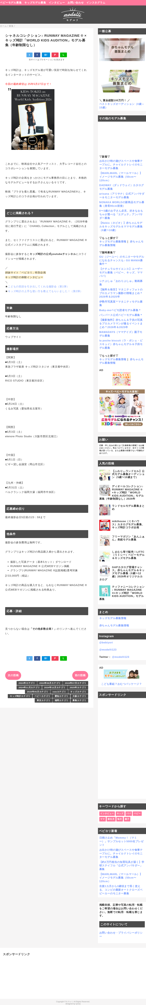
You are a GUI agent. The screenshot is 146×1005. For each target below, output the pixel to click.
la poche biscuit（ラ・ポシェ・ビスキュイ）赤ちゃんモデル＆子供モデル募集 (121, 344)
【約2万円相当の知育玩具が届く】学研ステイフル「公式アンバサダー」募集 (121, 866)
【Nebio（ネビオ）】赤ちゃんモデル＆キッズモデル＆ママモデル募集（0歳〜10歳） (121, 226)
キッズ (120, 813)
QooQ (78, 1004)
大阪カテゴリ (79, 696)
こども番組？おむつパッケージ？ (121, 684)
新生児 (111, 819)
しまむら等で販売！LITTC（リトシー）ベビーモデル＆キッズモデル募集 (128, 555)
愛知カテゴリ (61, 696)
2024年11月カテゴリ (29, 687)
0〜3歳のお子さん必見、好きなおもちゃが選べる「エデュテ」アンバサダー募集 (121, 214)
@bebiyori (106, 642)
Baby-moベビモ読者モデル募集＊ (120, 310)
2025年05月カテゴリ (37, 692)
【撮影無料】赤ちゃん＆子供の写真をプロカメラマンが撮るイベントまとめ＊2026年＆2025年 (121, 324)
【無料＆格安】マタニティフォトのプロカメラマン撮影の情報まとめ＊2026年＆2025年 (121, 293)
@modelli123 (108, 649)
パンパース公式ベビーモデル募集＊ (121, 315)
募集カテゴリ (79, 700)
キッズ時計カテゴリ (20, 696)
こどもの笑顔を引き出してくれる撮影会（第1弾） (38, 286)
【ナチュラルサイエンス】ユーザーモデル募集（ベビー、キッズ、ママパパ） (121, 272)
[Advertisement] (122, 748)
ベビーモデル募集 (11, 2)
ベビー (137, 813)
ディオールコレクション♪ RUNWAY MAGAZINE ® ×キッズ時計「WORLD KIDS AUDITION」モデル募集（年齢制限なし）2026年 (121, 492)
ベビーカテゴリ (42, 696)
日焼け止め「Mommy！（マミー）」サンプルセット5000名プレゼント (121, 841)
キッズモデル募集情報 (113, 241)
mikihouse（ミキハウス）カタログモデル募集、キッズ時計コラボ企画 (128, 524)
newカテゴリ (59, 692)
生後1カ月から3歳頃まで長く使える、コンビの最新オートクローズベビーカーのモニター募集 (121, 890)
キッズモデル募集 (35, 2)
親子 (127, 819)
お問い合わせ (76, 2)
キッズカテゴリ (78, 692)
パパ (128, 813)
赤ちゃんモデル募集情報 (114, 625)
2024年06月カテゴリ (50, 683)
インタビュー (57, 2)
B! (45, 54)
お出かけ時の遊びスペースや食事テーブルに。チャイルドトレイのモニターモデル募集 (121, 165)
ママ (102, 819)
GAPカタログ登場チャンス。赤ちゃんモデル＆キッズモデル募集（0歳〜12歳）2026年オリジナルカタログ (122, 573)
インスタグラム (95, 2)
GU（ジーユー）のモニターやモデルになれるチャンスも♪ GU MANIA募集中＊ (121, 260)
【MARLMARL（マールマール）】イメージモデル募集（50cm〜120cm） (121, 177)
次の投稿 (13, 675)
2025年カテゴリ (78, 687)
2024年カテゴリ (27, 683)
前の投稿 (80, 675)
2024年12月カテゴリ (54, 687)
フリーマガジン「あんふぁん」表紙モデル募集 (128, 538)
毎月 (119, 819)
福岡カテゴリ (61, 700)
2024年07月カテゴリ (75, 683)
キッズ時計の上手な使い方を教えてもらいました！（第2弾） (45, 291)
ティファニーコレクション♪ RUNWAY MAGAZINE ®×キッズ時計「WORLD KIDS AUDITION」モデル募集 (122, 593)
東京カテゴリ (43, 700)
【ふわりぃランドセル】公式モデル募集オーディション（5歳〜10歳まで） (128, 474)
